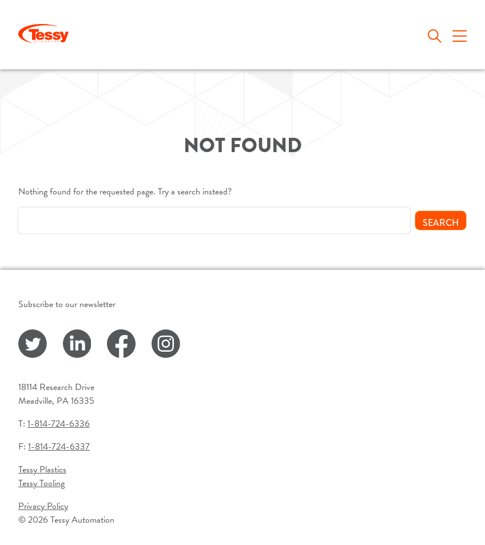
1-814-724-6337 (59, 446)
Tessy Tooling (41, 483)
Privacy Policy (43, 506)
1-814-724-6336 (58, 424)
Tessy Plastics (42, 469)
